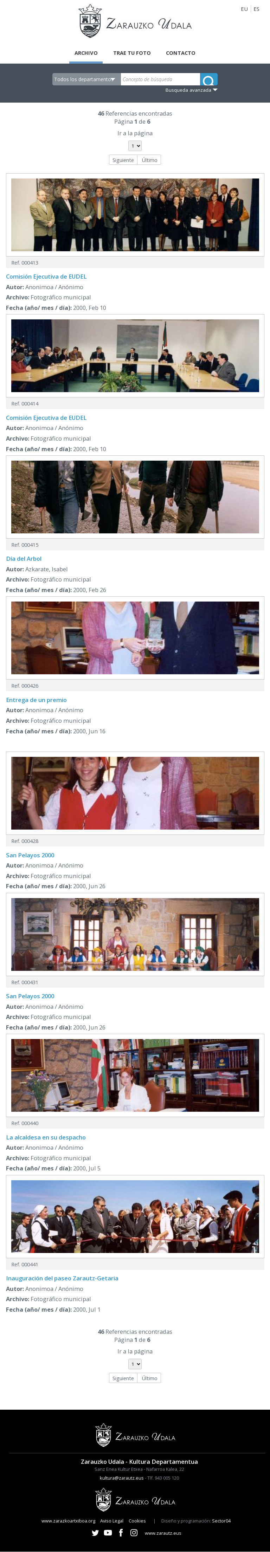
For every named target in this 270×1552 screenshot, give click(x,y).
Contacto (182, 52)
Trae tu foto (132, 52)
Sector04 (221, 1521)
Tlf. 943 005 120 (163, 1478)
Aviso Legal (111, 1521)
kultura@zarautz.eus (122, 1478)
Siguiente (123, 159)
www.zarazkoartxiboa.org (68, 1521)
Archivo (85, 52)
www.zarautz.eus (163, 1533)
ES (256, 8)
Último (150, 159)
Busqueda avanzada (188, 90)
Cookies (137, 1521)
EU (244, 8)
